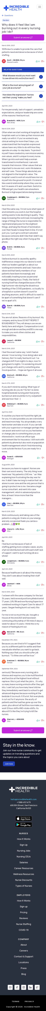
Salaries (24, 862)
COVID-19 (23, 929)
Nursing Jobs (23, 850)
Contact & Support (23, 956)
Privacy (29, 1001)
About (24, 944)
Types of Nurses (23, 885)
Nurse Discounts (23, 879)
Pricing (23, 912)
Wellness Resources (23, 874)
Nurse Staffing (23, 924)
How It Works (23, 838)
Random (6, 20)
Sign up (23, 906)
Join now (9, 763)
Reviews (23, 918)
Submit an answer (23, 37)
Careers (23, 950)
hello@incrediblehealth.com (24, 799)
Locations (24, 962)
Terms (16, 1001)
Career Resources (23, 868)
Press (23, 968)
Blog (23, 973)
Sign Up (23, 844)
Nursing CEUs (24, 856)
